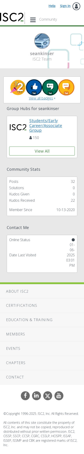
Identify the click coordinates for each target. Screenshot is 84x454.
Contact (15, 377)
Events (13, 348)
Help (52, 6)
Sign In (65, 6)
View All (42, 151)
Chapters (16, 362)
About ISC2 (17, 291)
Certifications (21, 305)
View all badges (41, 98)
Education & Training (29, 319)
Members (15, 334)
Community (48, 19)
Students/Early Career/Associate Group (45, 125)
